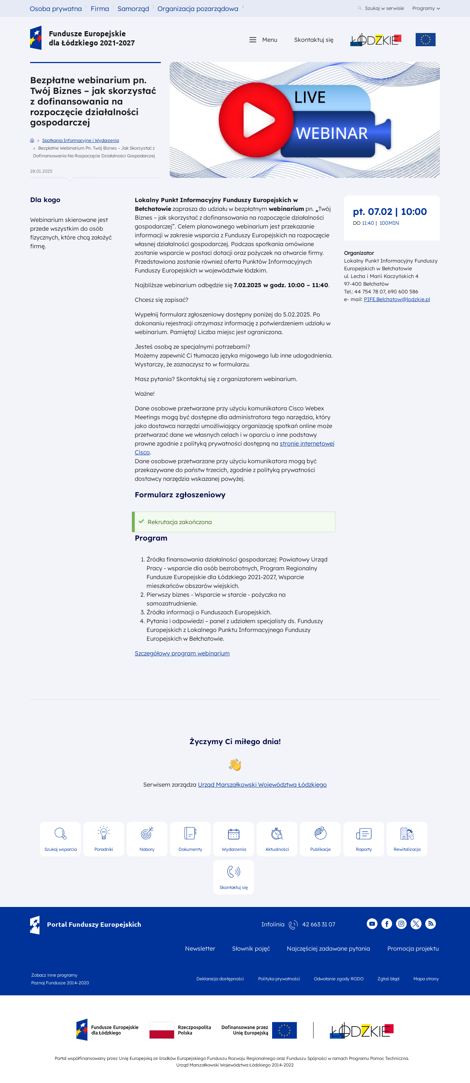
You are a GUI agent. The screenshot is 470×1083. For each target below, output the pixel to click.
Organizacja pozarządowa (198, 8)
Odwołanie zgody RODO (339, 978)
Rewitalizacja (407, 849)
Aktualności (277, 849)
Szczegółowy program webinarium (182, 653)
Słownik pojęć (251, 948)
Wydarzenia (234, 849)
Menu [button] (269, 39)
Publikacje (320, 849)
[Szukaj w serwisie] (381, 8)
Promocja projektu (413, 948)
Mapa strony (426, 978)
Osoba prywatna (56, 8)
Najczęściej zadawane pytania (328, 948)
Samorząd (133, 8)
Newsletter (200, 948)
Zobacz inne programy (54, 975)
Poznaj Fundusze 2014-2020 (60, 982)
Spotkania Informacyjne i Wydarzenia (80, 140)
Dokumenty (190, 849)
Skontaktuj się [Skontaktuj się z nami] (313, 39)
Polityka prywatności (279, 978)
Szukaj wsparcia (60, 849)
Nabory (147, 849)
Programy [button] (423, 8)
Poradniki (103, 849)
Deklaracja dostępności (220, 978)
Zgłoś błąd (388, 978)
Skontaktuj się (234, 887)
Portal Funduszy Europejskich (85, 924)
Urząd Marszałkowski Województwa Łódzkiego (262, 784)
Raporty (364, 849)
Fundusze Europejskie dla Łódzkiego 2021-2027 (82, 38)
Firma (100, 8)
